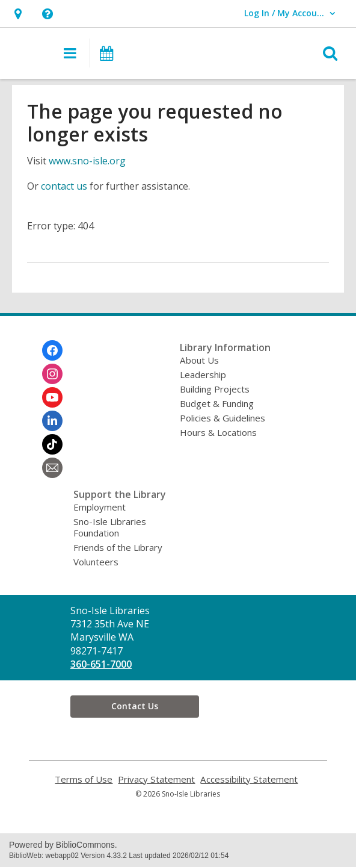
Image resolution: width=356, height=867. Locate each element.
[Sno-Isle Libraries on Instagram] (52, 374)
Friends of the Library (117, 547)
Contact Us (134, 706)
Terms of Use (83, 779)
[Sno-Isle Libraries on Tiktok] (52, 444)
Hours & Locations (218, 432)
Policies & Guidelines (222, 418)
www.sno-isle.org (87, 160)
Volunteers (95, 562)
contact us (64, 186)
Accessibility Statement (249, 779)
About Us (199, 360)
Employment (99, 507)
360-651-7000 (101, 664)
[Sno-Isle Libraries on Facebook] (52, 350)
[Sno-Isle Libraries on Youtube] (52, 397)
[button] (17, 13)
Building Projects (215, 389)
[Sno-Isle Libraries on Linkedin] (52, 421)
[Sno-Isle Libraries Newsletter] (52, 468)
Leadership (203, 374)
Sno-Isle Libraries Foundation (109, 527)
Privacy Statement (156, 779)
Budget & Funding (217, 403)
